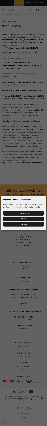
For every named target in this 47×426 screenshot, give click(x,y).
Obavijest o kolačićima (17, 207)
